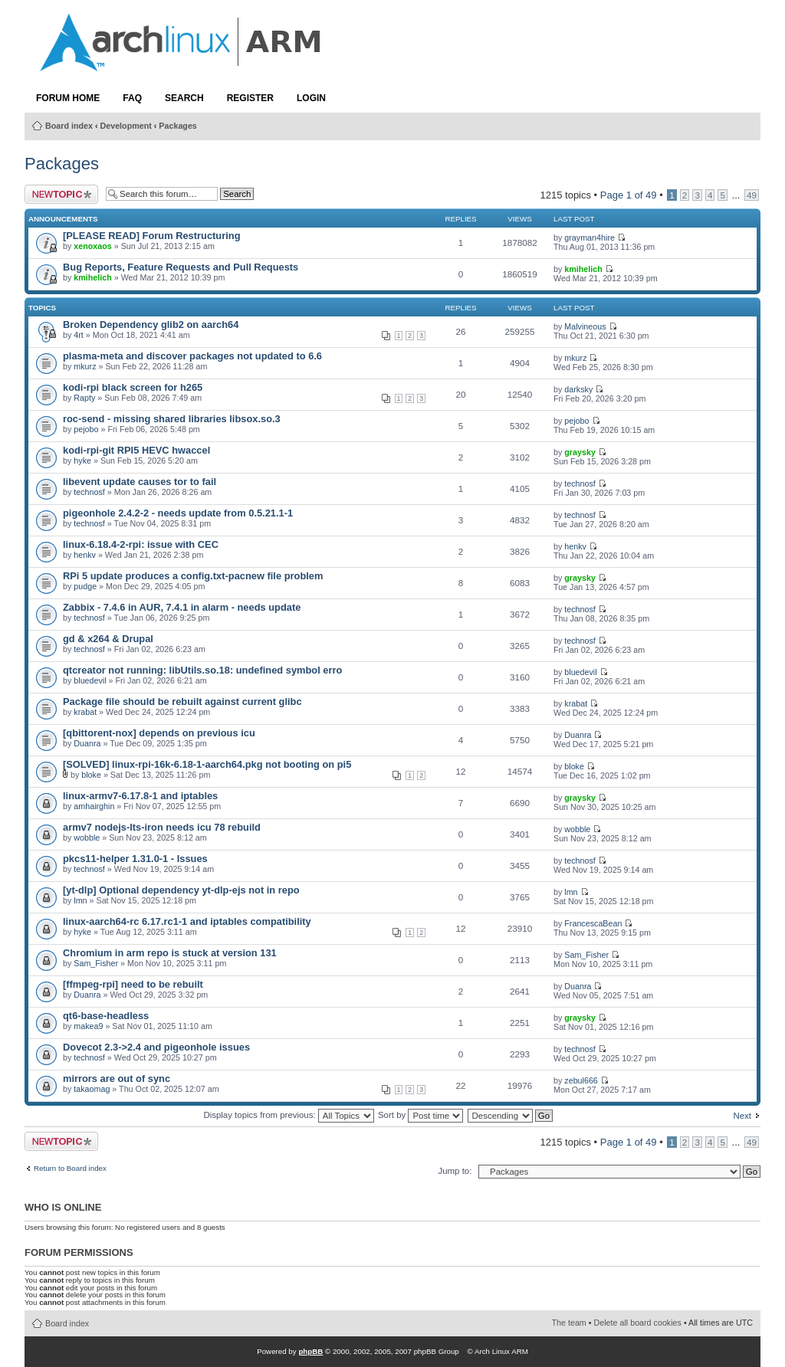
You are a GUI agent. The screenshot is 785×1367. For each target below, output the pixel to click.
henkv (85, 554)
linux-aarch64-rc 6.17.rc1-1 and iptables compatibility (187, 921)
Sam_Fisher (96, 963)
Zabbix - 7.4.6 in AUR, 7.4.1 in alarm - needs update (182, 607)
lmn (80, 900)
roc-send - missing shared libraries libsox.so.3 (172, 419)
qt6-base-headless (106, 1015)
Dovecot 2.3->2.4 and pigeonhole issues (156, 1047)
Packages (177, 125)
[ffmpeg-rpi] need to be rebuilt (133, 984)
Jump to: (454, 1170)
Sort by (420, 1114)
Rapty (84, 397)
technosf (89, 492)
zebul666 (581, 1080)
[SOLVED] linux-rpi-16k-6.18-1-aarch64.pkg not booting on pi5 (207, 764)
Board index (69, 125)
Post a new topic (61, 194)
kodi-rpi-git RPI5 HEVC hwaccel (136, 450)
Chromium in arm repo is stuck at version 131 (170, 953)
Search (184, 98)
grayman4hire (589, 237)
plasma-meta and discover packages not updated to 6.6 (192, 356)
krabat (85, 711)
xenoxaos (92, 246)
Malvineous (585, 326)
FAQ (132, 98)
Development (126, 125)
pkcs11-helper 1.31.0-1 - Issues (135, 858)
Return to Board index (70, 1168)
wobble (87, 837)
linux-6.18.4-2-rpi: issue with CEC (140, 544)
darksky (578, 389)
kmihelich (92, 277)
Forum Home (68, 98)
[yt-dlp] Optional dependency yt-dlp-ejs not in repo (181, 890)
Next (742, 1115)
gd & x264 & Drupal (108, 638)
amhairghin (94, 806)
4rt (79, 334)
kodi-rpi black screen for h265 (132, 387)
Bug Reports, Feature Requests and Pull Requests (180, 267)
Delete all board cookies (638, 1322)
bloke (91, 774)
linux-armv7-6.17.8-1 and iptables (140, 796)
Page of (628, 195)
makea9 (88, 1026)
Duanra (87, 743)
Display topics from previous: (288, 1114)
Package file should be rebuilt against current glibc (182, 701)
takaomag (92, 1088)
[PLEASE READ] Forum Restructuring (151, 235)
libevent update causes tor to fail (139, 481)
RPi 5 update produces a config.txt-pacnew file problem (193, 576)
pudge (85, 586)
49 (752, 195)
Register (250, 98)
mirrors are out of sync (116, 1078)
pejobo (86, 429)
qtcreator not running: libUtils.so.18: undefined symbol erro (202, 670)
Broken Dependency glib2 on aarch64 (150, 324)
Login (311, 98)
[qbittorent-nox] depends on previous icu (159, 733)
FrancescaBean (593, 923)
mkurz (85, 366)
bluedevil (90, 680)
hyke (82, 460)
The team (569, 1322)
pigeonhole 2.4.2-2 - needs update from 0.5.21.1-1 (178, 513)
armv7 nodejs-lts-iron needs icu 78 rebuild (162, 827)
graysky (580, 452)
